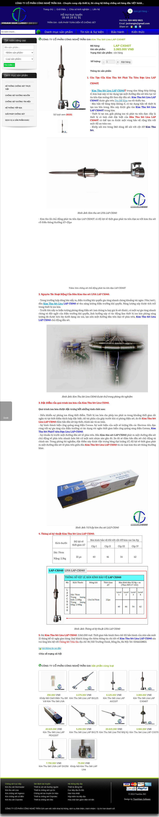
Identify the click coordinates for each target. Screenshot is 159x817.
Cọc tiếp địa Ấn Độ (76, 790)
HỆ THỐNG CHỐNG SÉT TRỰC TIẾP (18, 87)
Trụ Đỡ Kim (121, 100)
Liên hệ (96, 9)
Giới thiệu (61, 9)
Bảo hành (117, 32)
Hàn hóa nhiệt (74, 793)
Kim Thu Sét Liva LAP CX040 (108, 90)
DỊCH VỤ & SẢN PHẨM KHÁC (17, 120)
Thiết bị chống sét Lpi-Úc (44, 790)
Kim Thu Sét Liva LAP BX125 (83, 698)
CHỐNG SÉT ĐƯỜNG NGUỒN (17, 95)
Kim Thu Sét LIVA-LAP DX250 (54, 766)
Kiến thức (138, 32)
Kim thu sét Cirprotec (14, 800)
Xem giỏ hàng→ (141, 11)
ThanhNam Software (141, 799)
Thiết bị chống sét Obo (43, 800)
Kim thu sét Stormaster (14, 787)
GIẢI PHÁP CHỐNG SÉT (15, 114)
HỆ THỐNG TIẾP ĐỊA (13, 108)
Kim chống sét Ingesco (14, 793)
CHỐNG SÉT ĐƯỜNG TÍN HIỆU (18, 102)
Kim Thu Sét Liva (53, 303)
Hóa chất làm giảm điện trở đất (81, 800)
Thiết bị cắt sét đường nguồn (46, 787)
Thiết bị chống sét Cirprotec (45, 796)
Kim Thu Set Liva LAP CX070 (143, 732)
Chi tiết (5, 418)
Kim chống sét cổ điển (14, 796)
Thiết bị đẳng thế (75, 787)
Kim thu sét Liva (12, 790)
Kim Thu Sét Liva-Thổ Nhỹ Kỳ (113, 732)
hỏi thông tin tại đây (51, 648)
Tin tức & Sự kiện (92, 32)
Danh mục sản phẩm (59, 32)
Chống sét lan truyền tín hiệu (46, 793)
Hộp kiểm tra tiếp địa (76, 796)
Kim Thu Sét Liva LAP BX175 (83, 732)
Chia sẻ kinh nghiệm (79, 9)
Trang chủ (48, 9)
